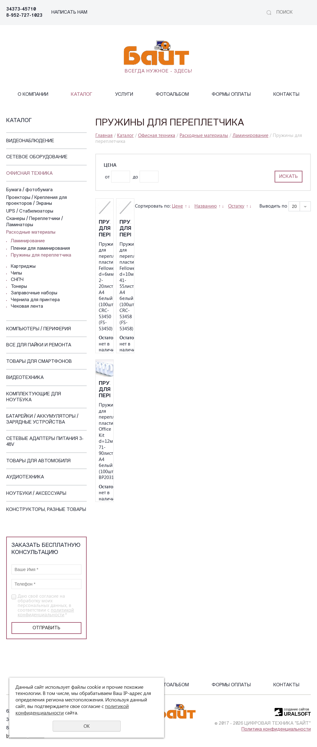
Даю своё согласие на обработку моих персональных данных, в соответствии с (46, 605)
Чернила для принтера (35, 300)
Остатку (236, 206)
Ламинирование (28, 241)
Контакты (286, 94)
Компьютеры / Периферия (38, 329)
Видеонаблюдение (30, 141)
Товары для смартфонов (39, 361)
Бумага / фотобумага (29, 190)
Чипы (16, 273)
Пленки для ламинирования (40, 248)
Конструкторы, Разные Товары (46, 510)
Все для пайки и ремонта (38, 345)
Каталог (81, 94)
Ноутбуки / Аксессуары (36, 493)
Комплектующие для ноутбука (33, 397)
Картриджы (23, 266)
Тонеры (19, 286)
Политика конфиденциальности (276, 729)
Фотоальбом (172, 94)
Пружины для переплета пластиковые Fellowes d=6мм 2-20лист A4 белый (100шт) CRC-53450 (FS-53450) (104, 229)
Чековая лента (27, 306)
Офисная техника (29, 173)
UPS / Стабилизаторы (29, 211)
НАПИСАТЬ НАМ (69, 12)
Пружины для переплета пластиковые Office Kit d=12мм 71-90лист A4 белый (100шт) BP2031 (104, 390)
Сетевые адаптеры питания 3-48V (45, 442)
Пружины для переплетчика (41, 255)
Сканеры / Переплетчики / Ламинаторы (34, 222)
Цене (177, 206)
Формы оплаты (231, 94)
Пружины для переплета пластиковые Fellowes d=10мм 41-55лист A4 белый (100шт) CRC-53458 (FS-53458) (125, 229)
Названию (205, 206)
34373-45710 (21, 9)
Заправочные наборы (34, 293)
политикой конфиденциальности (46, 612)
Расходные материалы (30, 232)
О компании (33, 94)
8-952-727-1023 (24, 15)
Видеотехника (25, 378)
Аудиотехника (25, 477)
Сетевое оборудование (36, 157)
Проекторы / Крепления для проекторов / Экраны (36, 201)
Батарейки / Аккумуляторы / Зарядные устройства (42, 419)
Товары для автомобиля (38, 461)
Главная (104, 135)
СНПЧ (17, 280)
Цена (110, 165)
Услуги (124, 94)
